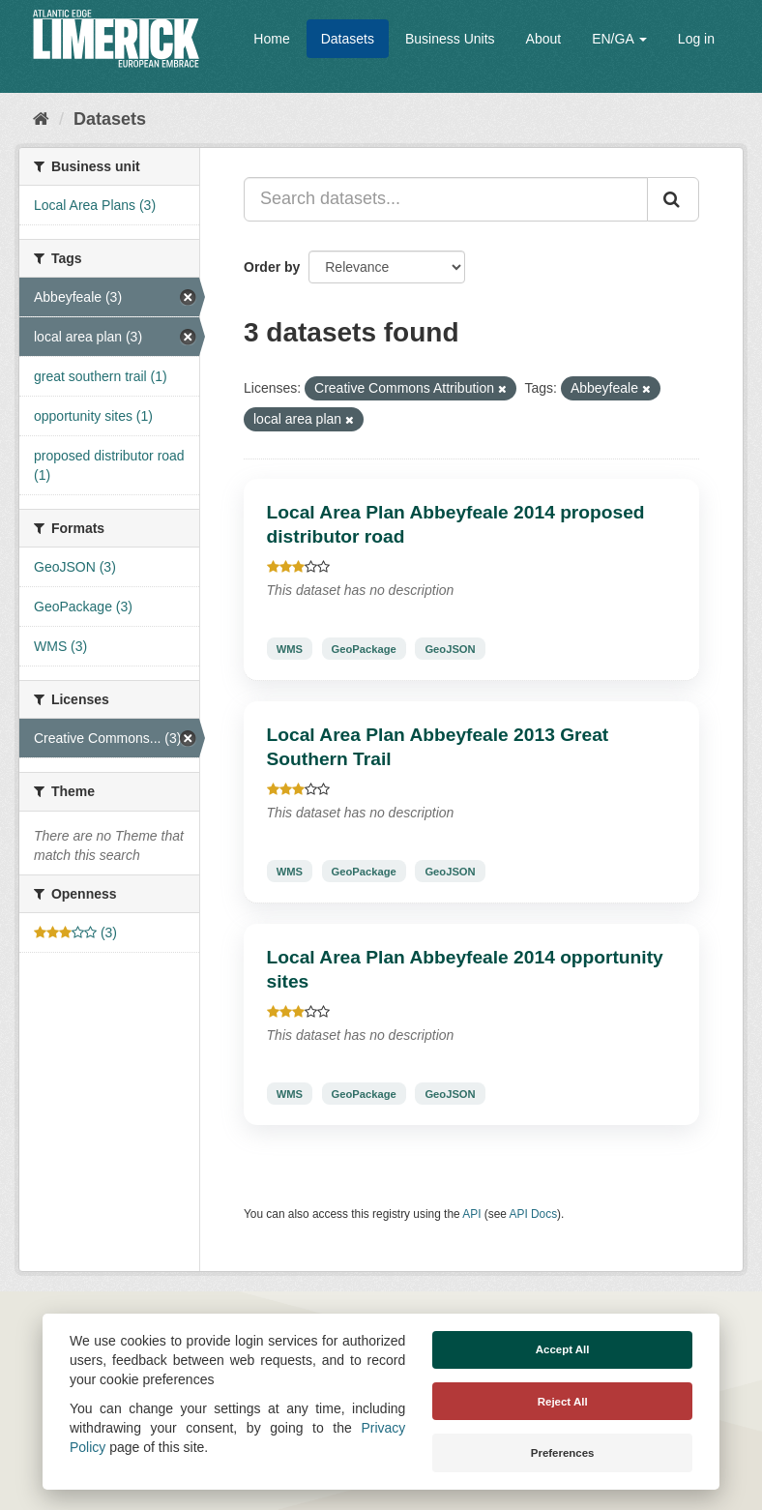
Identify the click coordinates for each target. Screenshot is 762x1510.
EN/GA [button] (619, 38)
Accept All (563, 1349)
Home (271, 38)
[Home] (41, 119)
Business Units (450, 38)
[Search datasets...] (446, 199)
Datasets (347, 38)
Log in (696, 38)
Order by (272, 267)
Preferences (563, 1453)
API (471, 1214)
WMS (290, 648)
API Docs (534, 1214)
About (544, 38)
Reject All (563, 1401)
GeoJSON (450, 648)
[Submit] (673, 199)
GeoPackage (364, 648)
